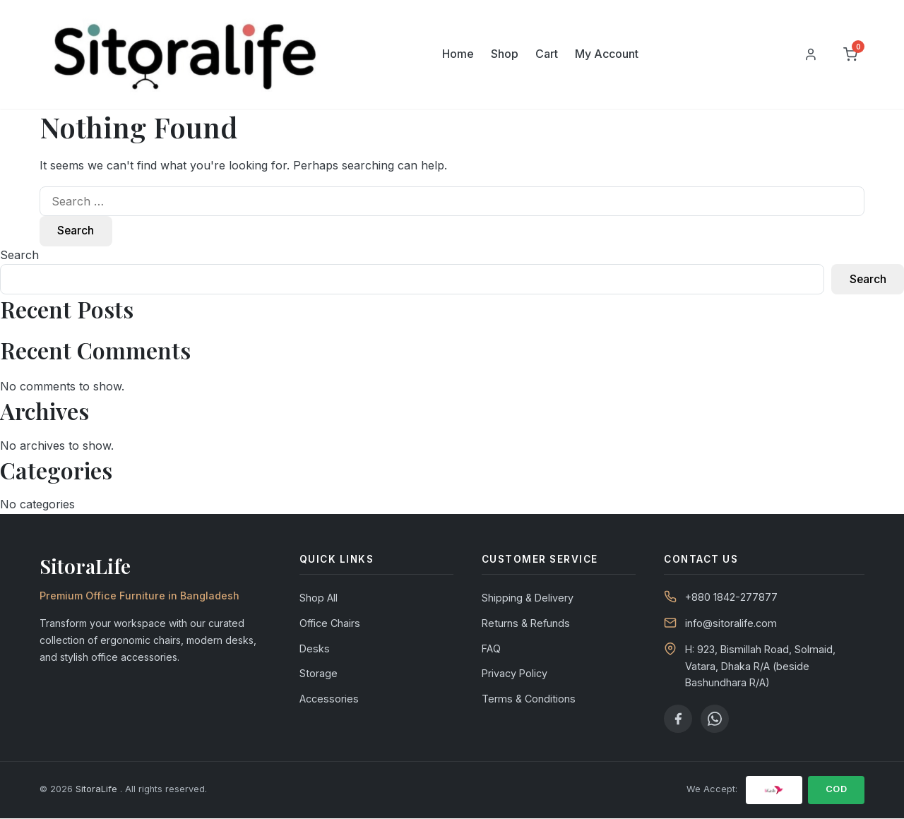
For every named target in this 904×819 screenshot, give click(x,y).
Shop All (318, 599)
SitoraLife (98, 790)
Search (19, 256)
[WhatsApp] (715, 719)
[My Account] (811, 54)
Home (458, 54)
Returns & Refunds (526, 624)
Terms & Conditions (529, 700)
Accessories (329, 700)
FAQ (491, 649)
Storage (318, 675)
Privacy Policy (514, 675)
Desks (314, 649)
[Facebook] (678, 719)
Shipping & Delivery (527, 599)
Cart (546, 54)
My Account (606, 54)
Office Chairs (329, 624)
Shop (504, 54)
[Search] (768, 54)
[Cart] (850, 54)
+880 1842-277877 (731, 598)
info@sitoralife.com (731, 624)
